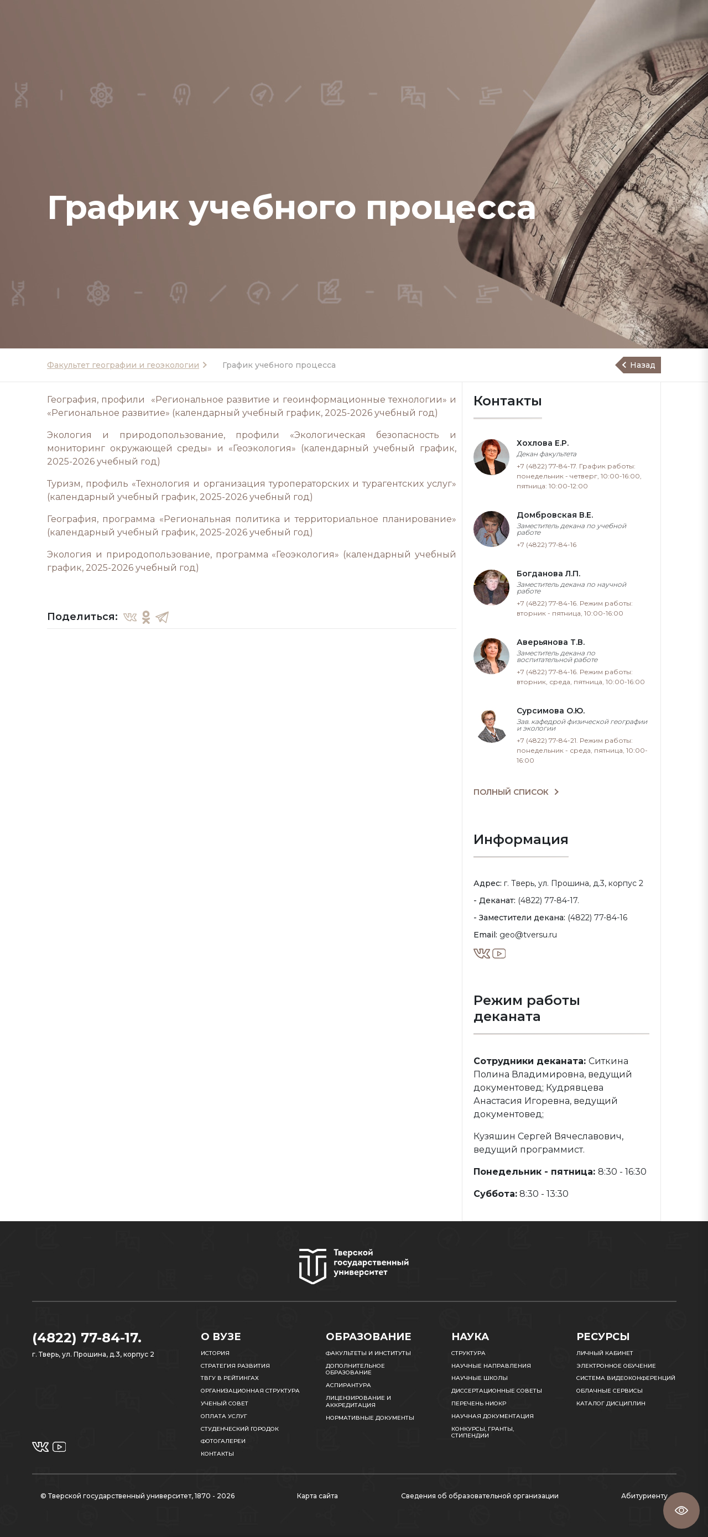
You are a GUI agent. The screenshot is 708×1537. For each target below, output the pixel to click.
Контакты (217, 1453)
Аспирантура (348, 1385)
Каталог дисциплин (610, 1403)
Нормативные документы (370, 1417)
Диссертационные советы (496, 1390)
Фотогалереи (223, 1441)
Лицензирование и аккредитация (358, 1401)
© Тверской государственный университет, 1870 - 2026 (137, 1496)
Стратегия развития (235, 1365)
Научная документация (492, 1416)
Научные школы (479, 1378)
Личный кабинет (604, 1353)
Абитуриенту (644, 1496)
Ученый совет (224, 1403)
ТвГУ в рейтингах (230, 1378)
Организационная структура (250, 1390)
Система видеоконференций (625, 1378)
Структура (468, 1353)
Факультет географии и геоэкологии (123, 365)
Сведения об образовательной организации (480, 1496)
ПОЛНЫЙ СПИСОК (512, 792)
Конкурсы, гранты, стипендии (482, 1432)
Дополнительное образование (355, 1369)
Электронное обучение (616, 1365)
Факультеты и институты (368, 1353)
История (215, 1353)
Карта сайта (317, 1496)
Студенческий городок (240, 1428)
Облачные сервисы (609, 1390)
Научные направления (491, 1365)
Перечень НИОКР (478, 1403)
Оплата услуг (224, 1416)
